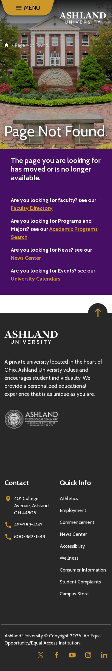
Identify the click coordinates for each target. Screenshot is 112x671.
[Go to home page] (82, 18)
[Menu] (28, 7)
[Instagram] (88, 655)
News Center (26, 258)
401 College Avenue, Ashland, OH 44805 (32, 506)
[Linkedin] (104, 655)
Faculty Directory (32, 208)
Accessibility (72, 546)
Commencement (77, 522)
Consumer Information (83, 570)
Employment (73, 510)
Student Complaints (80, 582)
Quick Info (75, 482)
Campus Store (74, 594)
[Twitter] (40, 655)
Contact (16, 482)
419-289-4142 (28, 524)
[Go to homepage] (31, 344)
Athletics (69, 498)
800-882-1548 (29, 536)
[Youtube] (72, 655)
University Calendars (35, 278)
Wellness (69, 558)
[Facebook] (56, 655)
